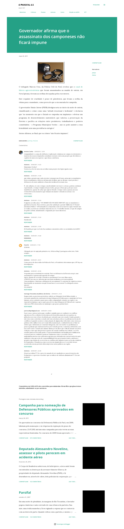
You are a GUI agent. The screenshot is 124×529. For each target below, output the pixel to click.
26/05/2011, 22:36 (36, 351)
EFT (84, 12)
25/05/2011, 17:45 (35, 245)
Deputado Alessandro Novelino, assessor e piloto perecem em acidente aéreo (43, 453)
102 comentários (35, 481)
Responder (28, 160)
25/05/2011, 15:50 (36, 226)
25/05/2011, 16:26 (36, 236)
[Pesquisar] (96, 5)
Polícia (94, 75)
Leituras (52, 12)
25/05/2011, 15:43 (36, 217)
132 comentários (35, 517)
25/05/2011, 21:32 (56, 294)
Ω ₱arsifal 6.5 (26, 4)
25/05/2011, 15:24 (36, 200)
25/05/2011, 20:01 (36, 260)
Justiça (94, 73)
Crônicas (32, 12)
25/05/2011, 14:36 (36, 176)
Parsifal (26, 245)
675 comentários (35, 438)
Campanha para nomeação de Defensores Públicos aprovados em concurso (46, 409)
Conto (61, 12)
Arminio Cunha (28, 151)
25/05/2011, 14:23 (36, 164)
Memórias (22, 12)
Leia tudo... (72, 438)
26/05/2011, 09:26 (46, 311)
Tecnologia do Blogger (62, 524)
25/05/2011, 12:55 (39, 151)
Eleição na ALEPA (73, 12)
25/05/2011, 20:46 (36, 271)
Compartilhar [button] (96, 63)
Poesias (42, 12)
